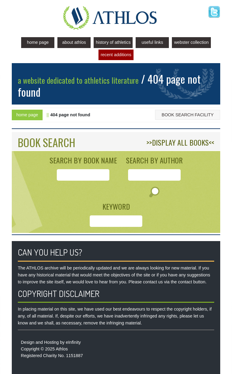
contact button (191, 281)
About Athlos (74, 42)
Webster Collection (191, 42)
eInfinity (73, 342)
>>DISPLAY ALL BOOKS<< (180, 142)
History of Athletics (113, 42)
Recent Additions (116, 54)
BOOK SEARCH (46, 142)
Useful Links (152, 42)
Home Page (38, 42)
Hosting (51, 342)
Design (27, 342)
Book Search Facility (188, 114)
